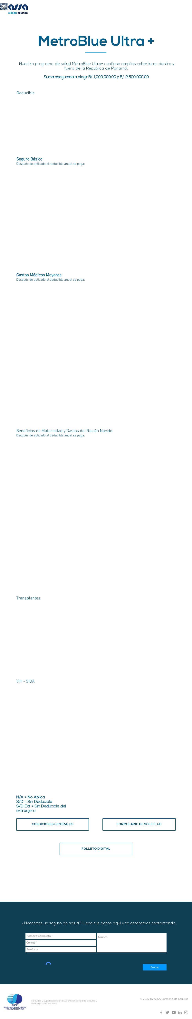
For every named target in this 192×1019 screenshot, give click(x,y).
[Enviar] (155, 967)
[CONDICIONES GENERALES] (52, 824)
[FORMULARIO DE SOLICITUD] (139, 824)
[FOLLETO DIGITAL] (96, 849)
